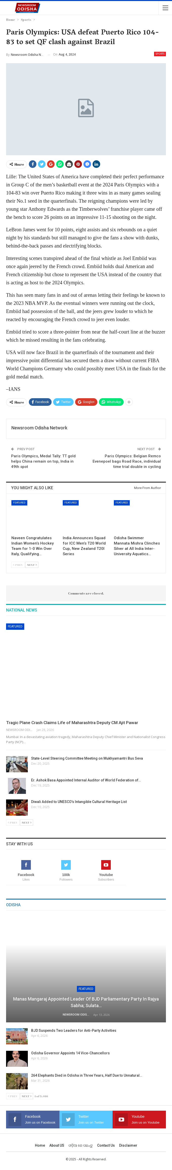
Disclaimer (128, 1145)
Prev (18, 565)
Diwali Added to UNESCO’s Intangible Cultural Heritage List (79, 802)
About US (56, 1145)
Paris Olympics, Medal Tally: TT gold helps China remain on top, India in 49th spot (43, 461)
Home (40, 1145)
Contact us (106, 1145)
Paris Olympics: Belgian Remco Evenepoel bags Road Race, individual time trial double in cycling (127, 461)
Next (32, 565)
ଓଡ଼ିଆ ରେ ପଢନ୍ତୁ (81, 1145)
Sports (160, 54)
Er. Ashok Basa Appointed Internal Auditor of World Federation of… (86, 780)
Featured (19, 502)
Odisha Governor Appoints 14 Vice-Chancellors (70, 1053)
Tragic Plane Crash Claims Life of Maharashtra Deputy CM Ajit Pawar (72, 722)
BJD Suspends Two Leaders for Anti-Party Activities (73, 1030)
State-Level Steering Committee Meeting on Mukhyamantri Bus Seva (87, 758)
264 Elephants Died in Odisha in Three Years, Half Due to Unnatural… (86, 1075)
